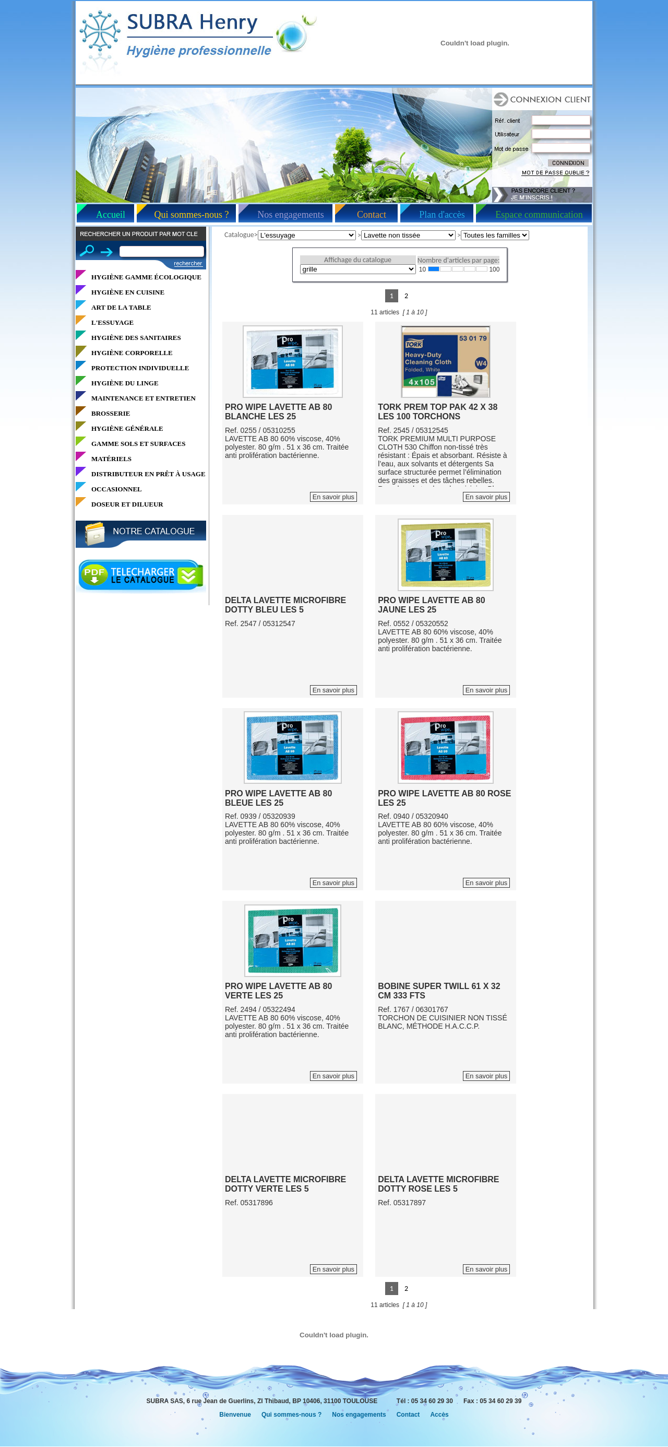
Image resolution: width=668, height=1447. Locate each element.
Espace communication (538, 214)
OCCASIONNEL (116, 489)
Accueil (110, 214)
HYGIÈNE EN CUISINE (127, 292)
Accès (439, 1414)
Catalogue (239, 234)
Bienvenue (235, 1414)
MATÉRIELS (111, 459)
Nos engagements (290, 214)
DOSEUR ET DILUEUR (127, 504)
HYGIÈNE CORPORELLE (132, 353)
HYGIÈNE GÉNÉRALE (127, 428)
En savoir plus (333, 497)
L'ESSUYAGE (112, 322)
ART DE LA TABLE (121, 307)
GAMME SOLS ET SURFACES (138, 444)
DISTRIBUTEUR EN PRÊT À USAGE (148, 474)
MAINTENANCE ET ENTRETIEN (143, 398)
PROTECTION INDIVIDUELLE (140, 368)
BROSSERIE (110, 413)
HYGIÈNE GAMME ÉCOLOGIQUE (146, 277)
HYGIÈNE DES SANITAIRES (136, 338)
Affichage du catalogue (357, 259)
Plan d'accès (442, 214)
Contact (371, 214)
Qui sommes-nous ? (191, 214)
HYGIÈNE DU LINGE (125, 383)
